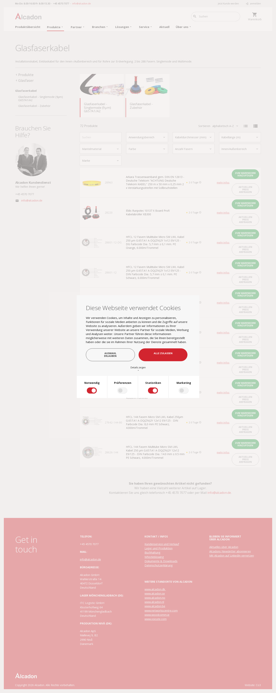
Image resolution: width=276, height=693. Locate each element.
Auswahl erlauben (110, 355)
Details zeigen (138, 368)
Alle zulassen (163, 353)
